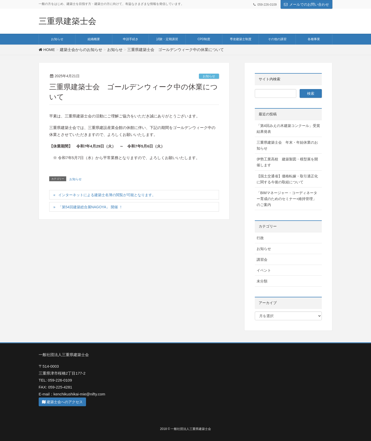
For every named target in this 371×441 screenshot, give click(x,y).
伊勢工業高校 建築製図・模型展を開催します (287, 162)
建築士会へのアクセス (62, 402)
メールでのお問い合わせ (309, 4)
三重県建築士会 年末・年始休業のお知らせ (287, 145)
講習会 (262, 259)
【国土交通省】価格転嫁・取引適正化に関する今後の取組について (287, 179)
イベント (264, 270)
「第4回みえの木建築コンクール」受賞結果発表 (288, 129)
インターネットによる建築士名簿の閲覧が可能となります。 (107, 195)
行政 (260, 238)
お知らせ (209, 76)
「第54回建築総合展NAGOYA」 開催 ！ (90, 207)
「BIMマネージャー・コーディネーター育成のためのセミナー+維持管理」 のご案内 (287, 199)
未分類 (262, 281)
